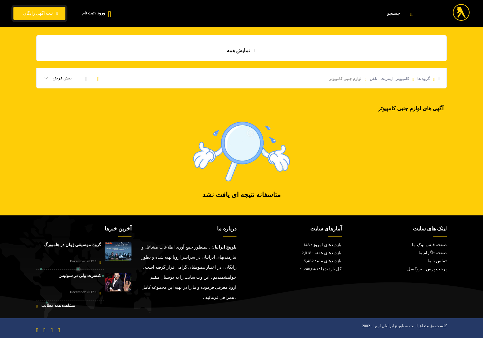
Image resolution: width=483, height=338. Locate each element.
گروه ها (423, 78)
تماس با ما (198, 13)
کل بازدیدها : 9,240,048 (320, 268)
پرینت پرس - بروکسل (427, 268)
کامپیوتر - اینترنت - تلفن (389, 78)
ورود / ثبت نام (93, 13)
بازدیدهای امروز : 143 (322, 244)
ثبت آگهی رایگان (39, 13)
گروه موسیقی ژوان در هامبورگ (72, 244)
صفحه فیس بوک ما (429, 244)
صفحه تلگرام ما (433, 252)
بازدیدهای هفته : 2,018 (322, 252)
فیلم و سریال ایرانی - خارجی (301, 13)
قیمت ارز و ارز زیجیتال (241, 13)
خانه (345, 13)
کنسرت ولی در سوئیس (79, 275)
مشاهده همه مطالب (55, 305)
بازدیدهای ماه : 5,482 (323, 260)
